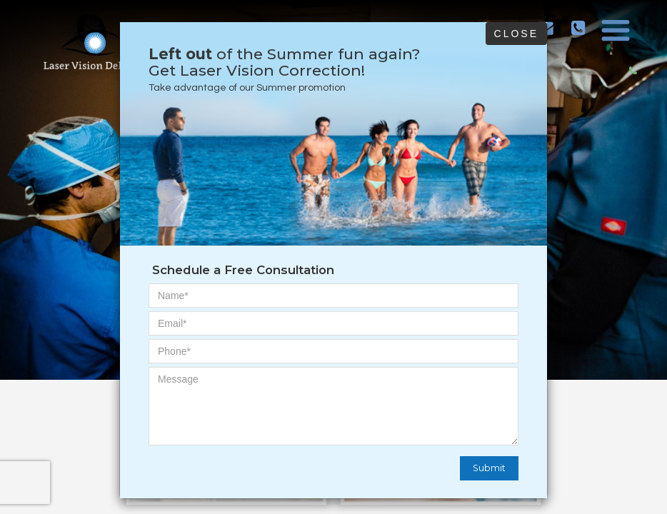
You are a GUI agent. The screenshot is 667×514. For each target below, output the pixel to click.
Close (516, 33)
